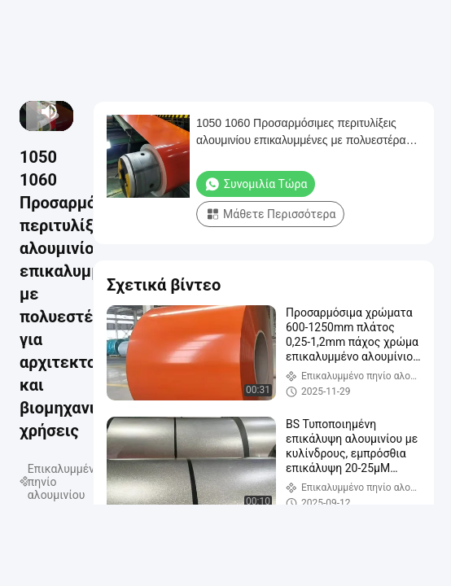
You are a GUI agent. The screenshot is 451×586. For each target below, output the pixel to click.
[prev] (26, 111)
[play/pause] (29, 111)
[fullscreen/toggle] (67, 111)
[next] (31, 111)
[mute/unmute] (49, 111)
